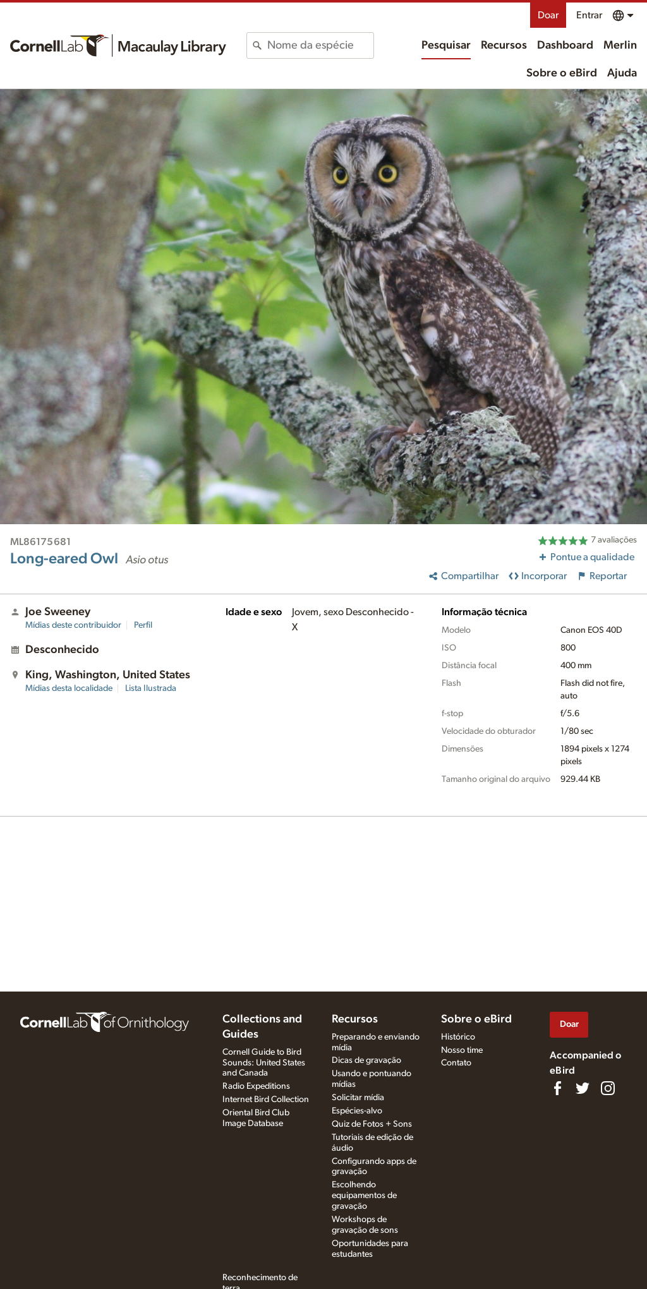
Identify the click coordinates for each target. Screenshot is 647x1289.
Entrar (589, 15)
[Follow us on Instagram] (607, 1088)
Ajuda (622, 73)
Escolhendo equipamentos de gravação (364, 1195)
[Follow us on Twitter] (582, 1088)
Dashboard (565, 45)
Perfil (143, 625)
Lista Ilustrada (150, 688)
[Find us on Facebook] (557, 1088)
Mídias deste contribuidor (73, 625)
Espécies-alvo (357, 1110)
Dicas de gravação (366, 1060)
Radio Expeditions (256, 1086)
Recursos (504, 45)
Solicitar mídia (358, 1097)
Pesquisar (446, 45)
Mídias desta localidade (68, 688)
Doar (548, 15)
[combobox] (320, 45)
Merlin (620, 45)
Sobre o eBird (561, 73)
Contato (456, 1062)
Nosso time (462, 1050)
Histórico (458, 1037)
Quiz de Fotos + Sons (372, 1124)
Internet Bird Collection (265, 1099)
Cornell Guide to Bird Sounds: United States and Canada (263, 1063)
